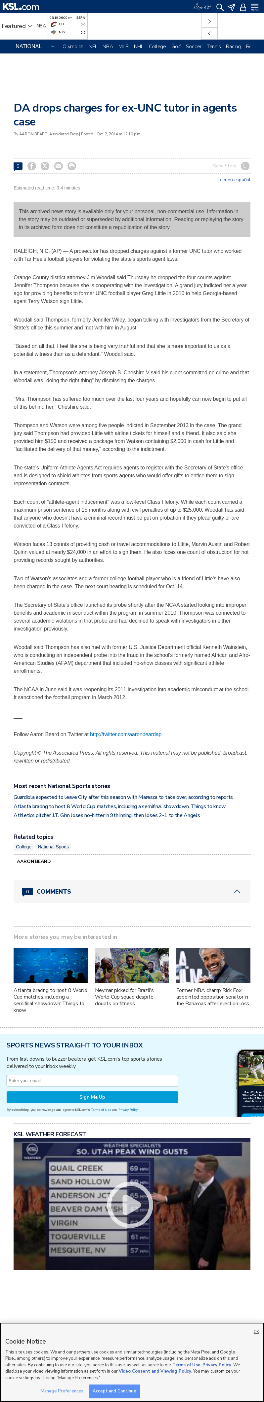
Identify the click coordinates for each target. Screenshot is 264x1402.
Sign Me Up (92, 1097)
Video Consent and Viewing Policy (155, 1371)
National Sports (53, 846)
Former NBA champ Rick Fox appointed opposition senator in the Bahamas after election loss (212, 997)
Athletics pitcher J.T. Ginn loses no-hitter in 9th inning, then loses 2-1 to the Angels (107, 815)
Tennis (214, 46)
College (157, 46)
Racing (233, 46)
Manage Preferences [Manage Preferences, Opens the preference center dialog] (62, 1391)
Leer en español (234, 180)
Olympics (73, 46)
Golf (176, 46)
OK (256, 1331)
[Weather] (202, 6)
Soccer (193, 46)
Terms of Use (101, 1110)
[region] (132, 1362)
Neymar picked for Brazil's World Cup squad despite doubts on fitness (124, 997)
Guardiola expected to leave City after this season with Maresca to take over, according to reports (123, 797)
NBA (108, 46)
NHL (139, 46)
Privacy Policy (128, 1110)
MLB (123, 46)
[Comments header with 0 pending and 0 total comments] (132, 891)
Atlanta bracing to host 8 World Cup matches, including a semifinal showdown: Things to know (120, 806)
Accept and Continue (114, 1391)
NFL (93, 46)
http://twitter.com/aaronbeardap (125, 734)
